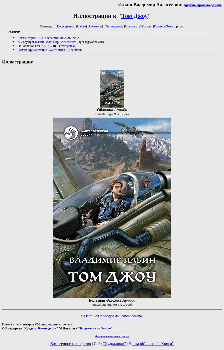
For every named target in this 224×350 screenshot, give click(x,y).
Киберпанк (74, 50)
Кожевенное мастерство (70, 343)
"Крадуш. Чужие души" (40, 328)
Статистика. (67, 46)
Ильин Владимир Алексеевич (55, 42)
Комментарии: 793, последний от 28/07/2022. (49, 38)
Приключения (37, 50)
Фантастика (57, 50)
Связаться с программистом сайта (111, 316)
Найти (81, 26)
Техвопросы (174, 26)
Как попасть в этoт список (112, 335)
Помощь (160, 26)
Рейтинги (95, 26)
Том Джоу (134, 16)
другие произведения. (203, 5)
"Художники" (114, 343)
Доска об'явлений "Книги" (151, 343)
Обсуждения (113, 26)
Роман (22, 50)
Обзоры (145, 26)
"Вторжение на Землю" (95, 328)
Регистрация (65, 26)
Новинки (131, 26)
